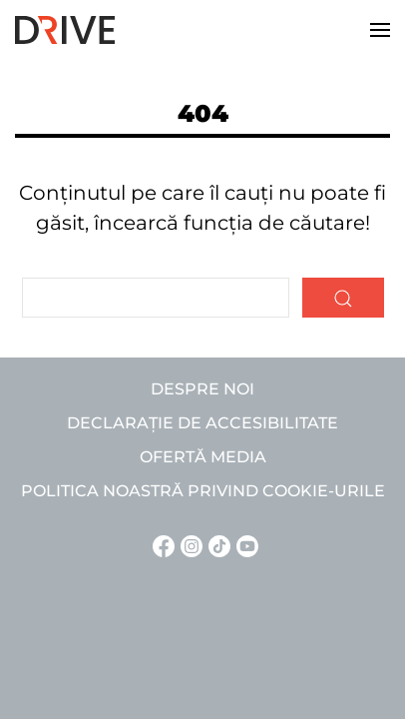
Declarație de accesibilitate (202, 422)
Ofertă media (203, 456)
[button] (380, 30)
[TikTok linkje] (216, 544)
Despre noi (202, 388)
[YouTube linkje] (244, 544)
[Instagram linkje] (188, 544)
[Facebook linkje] (161, 544)
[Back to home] (65, 30)
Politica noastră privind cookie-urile (203, 490)
